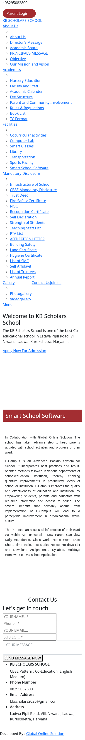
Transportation (22, 157)
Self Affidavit (20, 266)
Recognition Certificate (29, 211)
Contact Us (41, 282)
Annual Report (22, 277)
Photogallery (21, 293)
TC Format (18, 118)
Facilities (10, 124)
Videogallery (20, 299)
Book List (17, 113)
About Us (10, 25)
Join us (55, 282)
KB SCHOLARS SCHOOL (22, 20)
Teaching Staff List (25, 228)
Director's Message (26, 42)
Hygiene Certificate (26, 255)
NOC (14, 206)
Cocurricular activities (28, 135)
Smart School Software (29, 167)
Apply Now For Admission (24, 350)
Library (16, 151)
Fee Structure (21, 96)
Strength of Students (27, 222)
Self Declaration (23, 217)
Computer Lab (22, 140)
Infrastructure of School (30, 184)
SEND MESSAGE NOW (23, 658)
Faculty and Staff (24, 86)
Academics (12, 69)
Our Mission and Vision (29, 64)
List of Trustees (23, 271)
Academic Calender (26, 91)
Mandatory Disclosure (21, 173)
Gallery (9, 282)
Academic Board (24, 47)
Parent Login (17, 13)
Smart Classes (22, 146)
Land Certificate (23, 249)
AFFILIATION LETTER (27, 238)
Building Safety (23, 244)
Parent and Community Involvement (41, 102)
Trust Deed (19, 195)
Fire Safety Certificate (28, 200)
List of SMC (19, 260)
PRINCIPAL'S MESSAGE (29, 53)
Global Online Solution (45, 733)
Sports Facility (22, 162)
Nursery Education (25, 80)
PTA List (16, 233)
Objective (18, 58)
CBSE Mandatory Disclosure (33, 189)
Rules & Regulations (27, 107)
